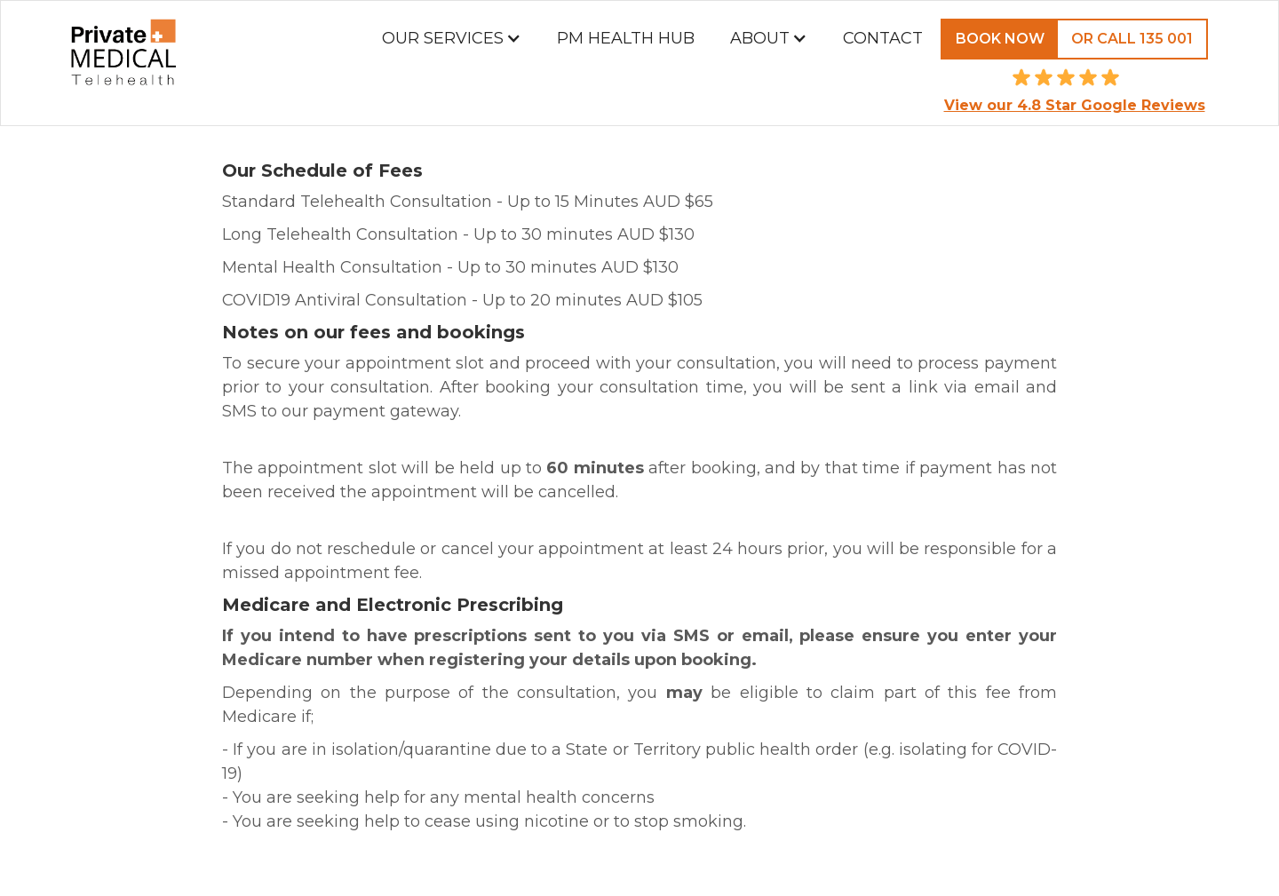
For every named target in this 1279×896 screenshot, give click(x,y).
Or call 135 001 (1132, 38)
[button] (451, 38)
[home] (123, 63)
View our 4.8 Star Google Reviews (1074, 105)
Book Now (1000, 38)
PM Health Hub (626, 38)
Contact (883, 38)
